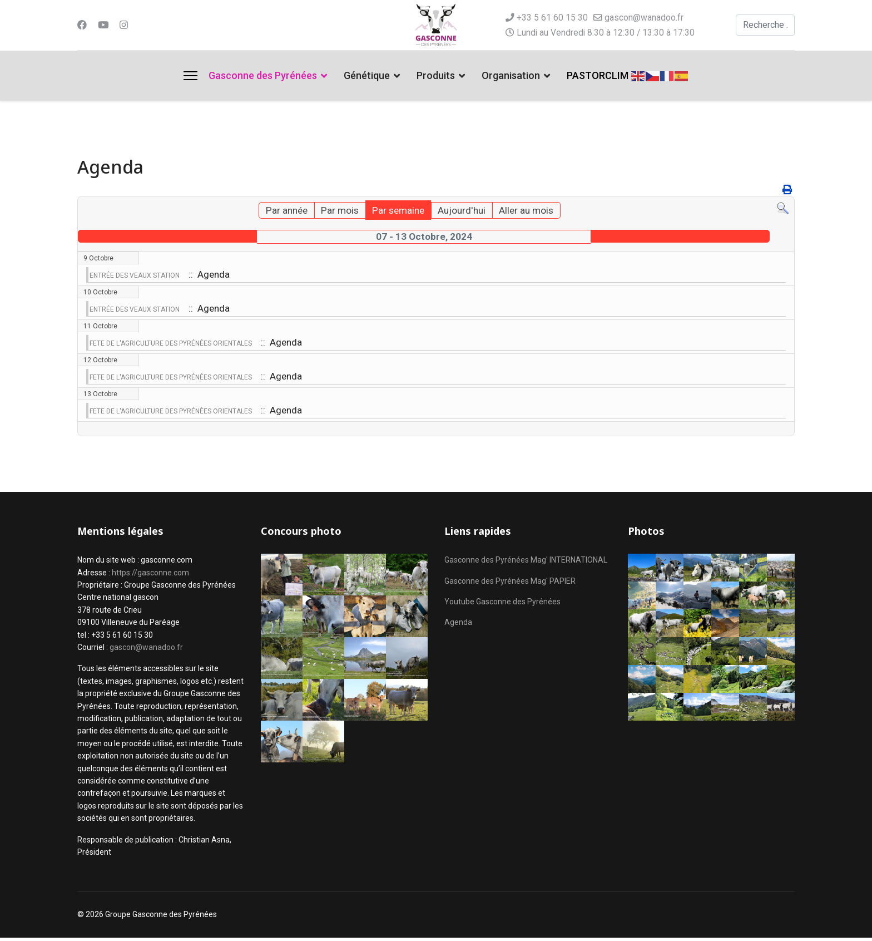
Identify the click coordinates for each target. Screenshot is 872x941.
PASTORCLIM (597, 75)
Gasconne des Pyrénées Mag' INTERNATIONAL (525, 563)
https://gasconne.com (150, 576)
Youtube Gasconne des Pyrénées (502, 604)
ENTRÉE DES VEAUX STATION (135, 276)
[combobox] (765, 25)
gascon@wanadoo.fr (644, 17)
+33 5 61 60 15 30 (552, 17)
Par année (282, 211)
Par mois (337, 211)
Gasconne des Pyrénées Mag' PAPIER (510, 584)
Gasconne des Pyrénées (263, 75)
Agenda (458, 626)
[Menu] (190, 76)
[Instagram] (125, 25)
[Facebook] (82, 25)
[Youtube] (104, 25)
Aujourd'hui (463, 211)
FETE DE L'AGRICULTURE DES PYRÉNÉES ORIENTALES (171, 345)
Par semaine (397, 211)
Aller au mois (530, 211)
